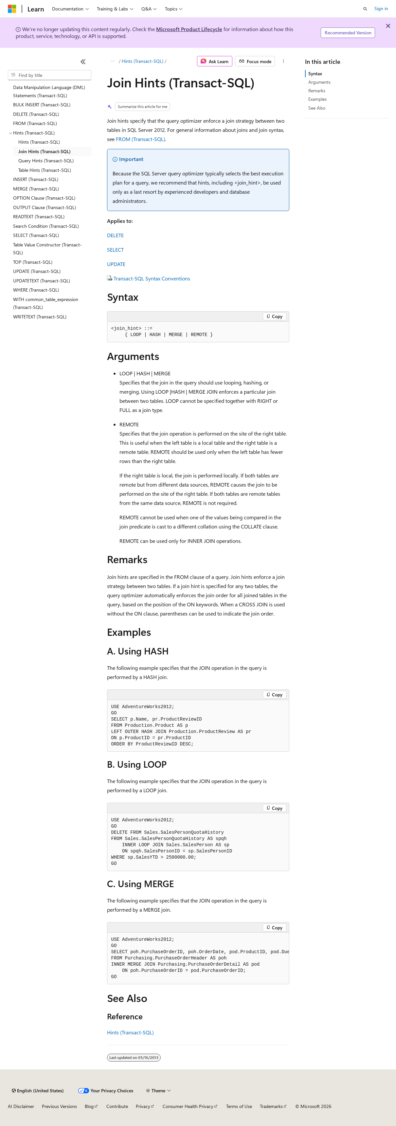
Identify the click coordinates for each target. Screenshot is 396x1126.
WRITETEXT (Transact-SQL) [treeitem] (39, 316)
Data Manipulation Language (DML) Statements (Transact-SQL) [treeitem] (49, 91)
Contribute (117, 1106)
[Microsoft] (12, 9)
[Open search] (365, 9)
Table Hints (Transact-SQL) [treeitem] (44, 170)
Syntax (315, 73)
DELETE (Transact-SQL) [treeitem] (36, 114)
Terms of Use (239, 1106)
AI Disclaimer (21, 1106)
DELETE (115, 235)
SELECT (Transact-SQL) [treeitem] (36, 235)
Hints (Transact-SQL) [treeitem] (39, 142)
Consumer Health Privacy (188, 1106)
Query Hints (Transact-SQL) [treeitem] (46, 160)
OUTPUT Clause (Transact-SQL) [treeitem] (44, 207)
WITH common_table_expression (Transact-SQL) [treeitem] (45, 303)
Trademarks (271, 1106)
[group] (198, 958)
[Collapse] (83, 61)
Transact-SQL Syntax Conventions (152, 278)
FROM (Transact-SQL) (140, 138)
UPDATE (116, 263)
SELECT (115, 249)
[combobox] (49, 75)
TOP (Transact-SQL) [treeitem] (32, 262)
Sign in (381, 8)
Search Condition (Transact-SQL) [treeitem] (46, 226)
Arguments (319, 82)
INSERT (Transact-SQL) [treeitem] (35, 179)
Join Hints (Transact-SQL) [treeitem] (44, 151)
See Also (316, 108)
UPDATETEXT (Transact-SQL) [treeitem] (41, 280)
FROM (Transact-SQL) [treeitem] (35, 123)
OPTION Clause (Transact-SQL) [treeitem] (44, 198)
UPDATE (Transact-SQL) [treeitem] (37, 271)
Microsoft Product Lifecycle (189, 29)
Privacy (143, 1106)
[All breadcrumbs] (112, 61)
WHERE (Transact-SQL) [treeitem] (36, 290)
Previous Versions (59, 1106)
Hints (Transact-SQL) (142, 61)
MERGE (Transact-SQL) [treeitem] (36, 189)
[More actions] (283, 61)
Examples (317, 99)
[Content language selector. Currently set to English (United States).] (38, 1090)
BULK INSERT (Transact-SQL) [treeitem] (41, 104)
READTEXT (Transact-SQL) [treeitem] (38, 216)
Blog (89, 1106)
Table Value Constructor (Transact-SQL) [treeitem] (47, 248)
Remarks (316, 90)
